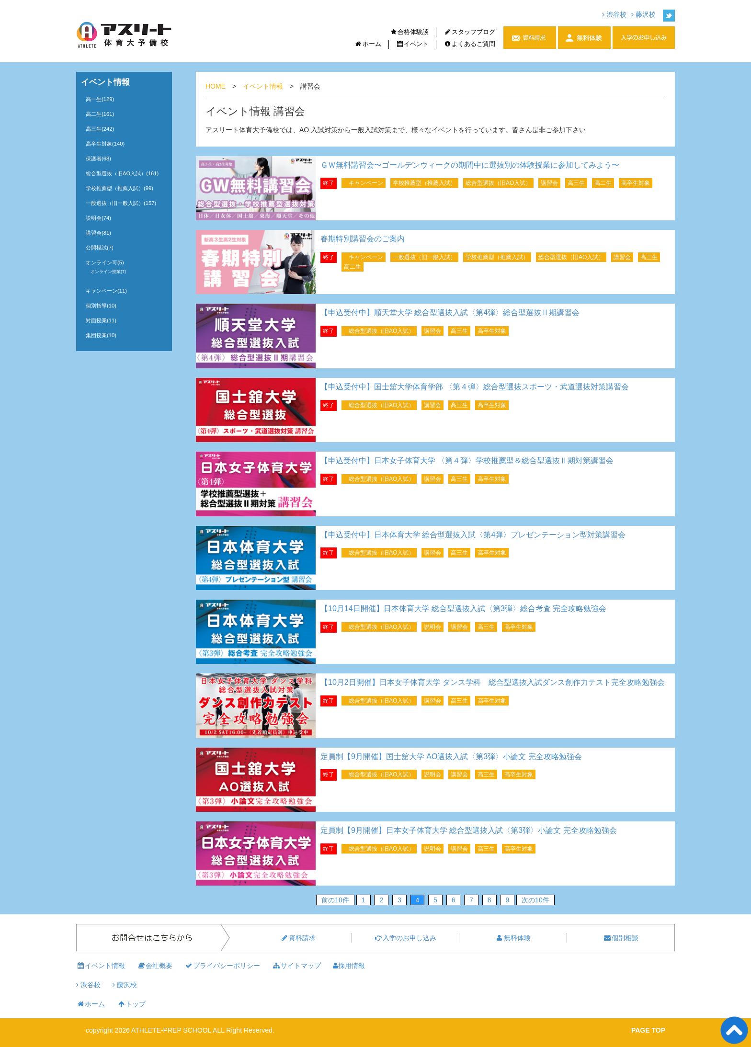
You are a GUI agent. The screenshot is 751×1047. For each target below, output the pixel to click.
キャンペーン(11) (106, 291)
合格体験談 (409, 31)
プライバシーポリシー (222, 965)
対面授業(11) (101, 320)
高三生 (576, 183)
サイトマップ (296, 965)
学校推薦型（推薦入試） (424, 183)
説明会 (432, 627)
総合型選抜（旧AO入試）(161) (122, 173)
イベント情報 (263, 86)
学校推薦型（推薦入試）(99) (119, 188)
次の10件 (535, 900)
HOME (215, 86)
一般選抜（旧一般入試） (424, 257)
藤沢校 (643, 14)
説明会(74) (98, 218)
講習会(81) (98, 233)
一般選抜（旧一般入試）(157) (121, 203)
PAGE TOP (648, 1030)
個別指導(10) (101, 305)
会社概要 (154, 965)
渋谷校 (614, 14)
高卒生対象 (635, 183)
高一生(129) (100, 99)
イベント (412, 43)
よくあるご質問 (469, 43)
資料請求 (298, 938)
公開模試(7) (100, 247)
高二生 (603, 183)
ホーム (367, 43)
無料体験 (513, 938)
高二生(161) (100, 114)
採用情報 (349, 965)
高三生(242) (100, 129)
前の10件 (335, 900)
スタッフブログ (469, 31)
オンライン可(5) (105, 262)
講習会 (549, 183)
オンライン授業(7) (108, 271)
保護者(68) (98, 158)
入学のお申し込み (405, 938)
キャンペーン (366, 183)
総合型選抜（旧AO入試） (498, 183)
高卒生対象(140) (105, 144)
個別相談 (620, 938)
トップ (131, 1004)
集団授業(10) (101, 335)
